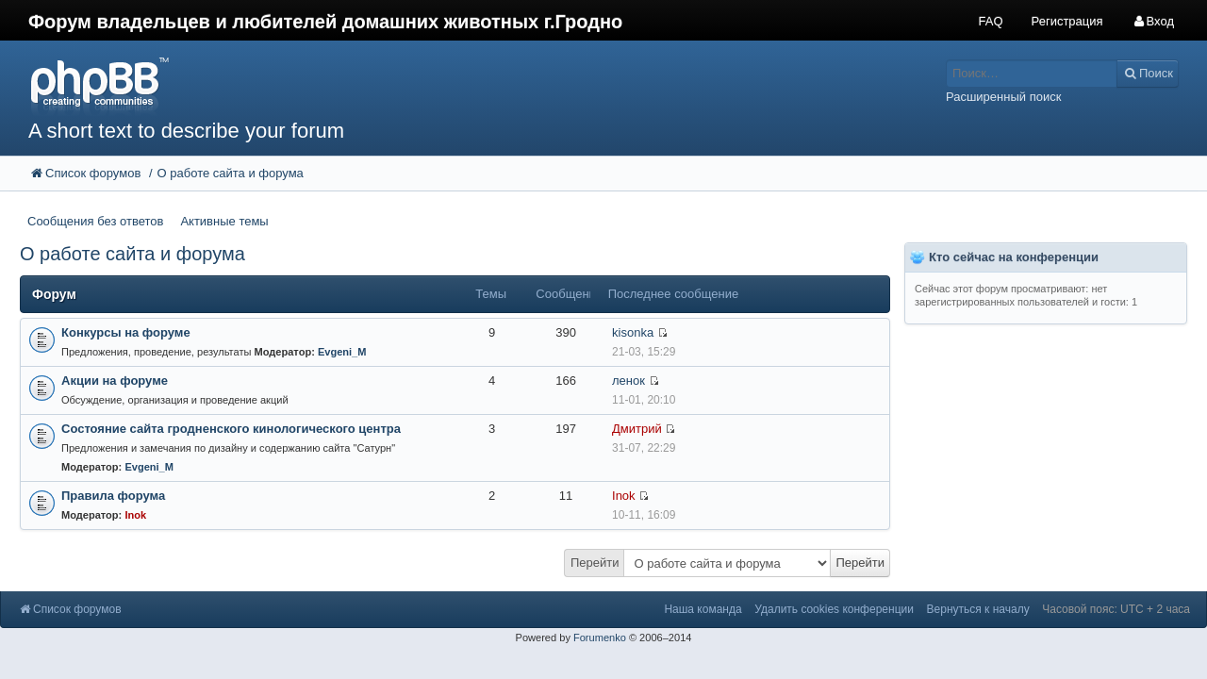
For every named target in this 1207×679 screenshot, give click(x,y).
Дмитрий (637, 429)
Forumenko (599, 637)
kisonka (632, 332)
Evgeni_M (342, 351)
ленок (628, 380)
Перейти (595, 562)
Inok (135, 515)
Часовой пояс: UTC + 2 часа (1116, 609)
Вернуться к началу (978, 609)
